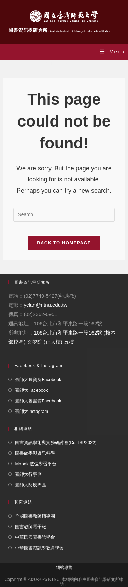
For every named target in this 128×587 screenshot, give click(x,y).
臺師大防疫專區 (30, 484)
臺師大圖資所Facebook (38, 379)
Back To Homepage (64, 242)
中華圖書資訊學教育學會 (39, 547)
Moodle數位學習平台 (35, 463)
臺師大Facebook (31, 390)
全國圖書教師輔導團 (35, 516)
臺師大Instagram (31, 411)
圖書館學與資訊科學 (35, 453)
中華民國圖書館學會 (35, 537)
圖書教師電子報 (30, 526)
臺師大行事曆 (28, 474)
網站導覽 (64, 567)
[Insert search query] (63, 215)
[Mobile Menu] (112, 51)
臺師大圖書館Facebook (38, 400)
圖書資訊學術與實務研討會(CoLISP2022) (55, 442)
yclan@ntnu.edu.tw (45, 305)
